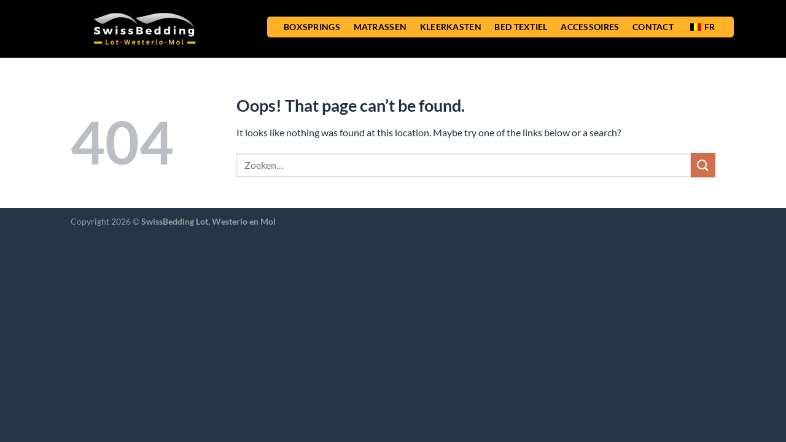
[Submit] (703, 165)
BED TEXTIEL (520, 26)
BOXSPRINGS (312, 26)
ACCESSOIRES (590, 26)
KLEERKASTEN (450, 26)
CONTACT (653, 26)
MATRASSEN (380, 26)
